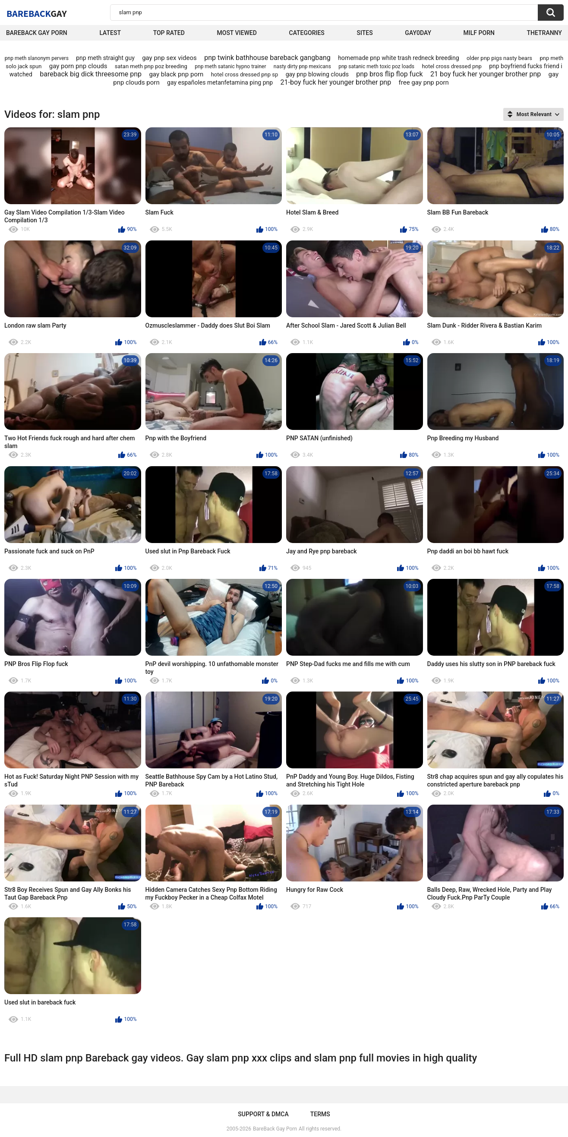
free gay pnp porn (424, 82)
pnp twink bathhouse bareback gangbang (267, 58)
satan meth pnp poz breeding (151, 66)
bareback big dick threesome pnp (91, 74)
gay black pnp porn (176, 74)
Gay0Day (418, 32)
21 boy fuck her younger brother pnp (485, 74)
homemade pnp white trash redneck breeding (398, 57)
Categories (307, 32)
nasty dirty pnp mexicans (302, 66)
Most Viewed (237, 32)
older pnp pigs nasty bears (499, 58)
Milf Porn (479, 32)
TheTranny (544, 32)
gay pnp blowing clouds (317, 74)
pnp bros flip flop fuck (389, 74)
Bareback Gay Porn (36, 32)
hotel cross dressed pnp (451, 66)
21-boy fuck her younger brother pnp (336, 82)
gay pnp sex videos (169, 58)
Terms (320, 1114)
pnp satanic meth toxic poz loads (376, 66)
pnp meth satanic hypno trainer (230, 66)
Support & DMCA (263, 1114)
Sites (365, 32)
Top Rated (169, 32)
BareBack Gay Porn (275, 1129)
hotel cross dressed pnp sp (244, 74)
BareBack (36, 13)
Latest (110, 32)
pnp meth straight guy (105, 57)
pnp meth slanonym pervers (37, 58)
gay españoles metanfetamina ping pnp (220, 82)
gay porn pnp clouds (78, 66)
